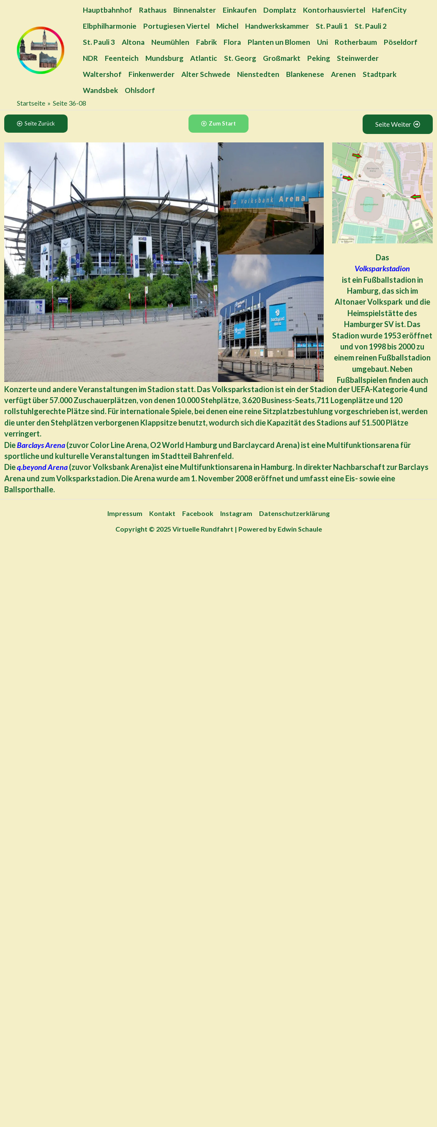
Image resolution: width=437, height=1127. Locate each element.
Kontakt (162, 513)
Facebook (197, 513)
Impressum (124, 513)
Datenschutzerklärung (294, 513)
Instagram (236, 513)
